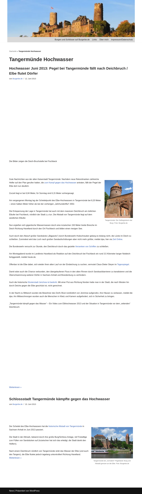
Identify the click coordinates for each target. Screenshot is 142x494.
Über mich (104, 40)
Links (94, 40)
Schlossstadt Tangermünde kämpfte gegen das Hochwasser (59, 399)
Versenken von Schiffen (85, 246)
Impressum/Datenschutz (122, 40)
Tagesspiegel (123, 264)
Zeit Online (117, 239)
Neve (11, 491)
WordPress (35, 491)
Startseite (13, 51)
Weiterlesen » (15, 387)
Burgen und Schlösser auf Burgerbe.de (72, 40)
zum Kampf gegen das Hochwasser (60, 183)
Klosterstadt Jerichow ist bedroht (42, 282)
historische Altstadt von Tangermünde (65, 426)
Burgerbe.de (18, 79)
